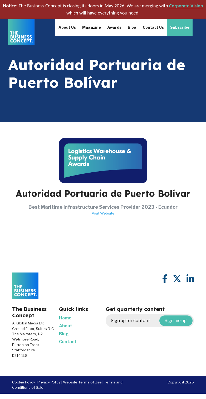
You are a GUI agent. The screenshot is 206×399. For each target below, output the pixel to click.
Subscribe (179, 27)
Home (65, 317)
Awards (114, 27)
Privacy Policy (49, 382)
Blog (132, 27)
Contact (67, 341)
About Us (67, 27)
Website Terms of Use (82, 382)
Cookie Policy (23, 382)
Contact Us (153, 27)
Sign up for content (152, 320)
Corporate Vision (186, 6)
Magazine (91, 27)
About (65, 325)
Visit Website (103, 213)
